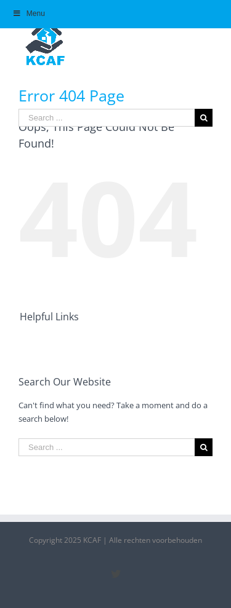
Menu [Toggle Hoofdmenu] (28, 13)
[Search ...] (106, 118)
